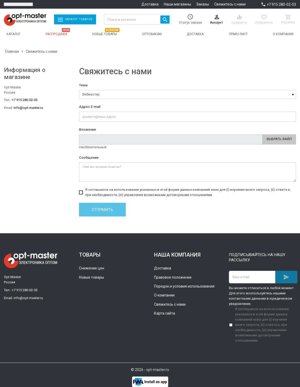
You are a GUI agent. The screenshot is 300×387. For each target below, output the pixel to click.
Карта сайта (164, 313)
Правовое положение (173, 277)
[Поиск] (137, 19)
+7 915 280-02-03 (281, 4)
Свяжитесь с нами (230, 4)
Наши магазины (177, 4)
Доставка (150, 4)
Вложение (87, 129)
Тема (83, 85)
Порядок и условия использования (184, 286)
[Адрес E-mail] (252, 277)
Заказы (202, 4)
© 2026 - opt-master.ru (150, 370)
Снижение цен (91, 268)
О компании (164, 295)
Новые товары (91, 277)
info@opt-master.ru (28, 108)
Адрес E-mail (89, 107)
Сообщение (89, 158)
